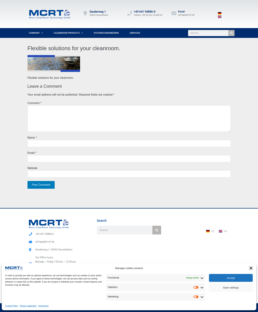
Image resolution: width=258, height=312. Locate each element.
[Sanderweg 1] (85, 13)
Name (32, 137)
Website (32, 168)
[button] (251, 268)
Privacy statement (28, 306)
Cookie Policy (11, 306)
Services (135, 33)
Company (36, 32)
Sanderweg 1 (98, 11)
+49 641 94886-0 (144, 11)
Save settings (231, 287)
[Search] (231, 33)
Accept (231, 277)
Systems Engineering (106, 33)
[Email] (173, 13)
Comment (34, 103)
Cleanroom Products (68, 32)
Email (181, 11)
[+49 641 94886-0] (129, 13)
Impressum (43, 306)
